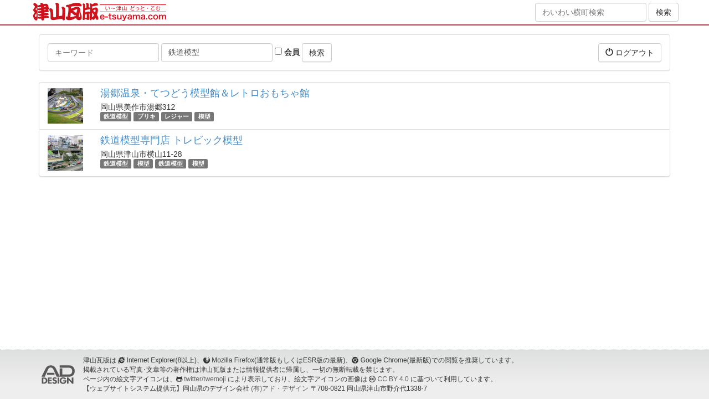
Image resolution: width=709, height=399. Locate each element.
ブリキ (146, 116)
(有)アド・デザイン (280, 388)
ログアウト (629, 52)
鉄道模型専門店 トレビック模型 (171, 140)
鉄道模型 (116, 116)
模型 (204, 116)
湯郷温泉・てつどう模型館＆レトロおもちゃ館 (205, 93)
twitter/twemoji (204, 379)
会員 (287, 52)
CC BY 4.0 (393, 379)
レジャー (177, 116)
